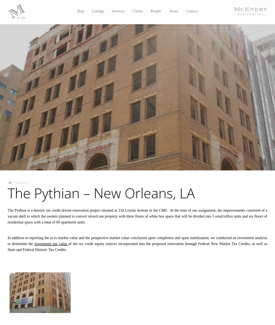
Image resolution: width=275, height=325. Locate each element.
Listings (98, 11)
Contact (192, 11)
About (173, 11)
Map (80, 11)
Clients (137, 11)
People (156, 11)
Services (118, 11)
